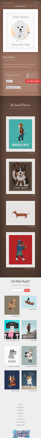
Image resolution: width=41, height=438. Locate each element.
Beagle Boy (32, 153)
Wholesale (20, 425)
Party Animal (31, 226)
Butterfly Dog (33, 391)
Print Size (10, 79)
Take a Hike (34, 340)
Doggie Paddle (33, 309)
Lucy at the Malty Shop (12, 340)
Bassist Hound (15, 391)
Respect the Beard (14, 366)
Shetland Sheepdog (31, 366)
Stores (20, 413)
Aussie (33, 195)
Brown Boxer (15, 316)
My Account (20, 422)
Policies (20, 419)
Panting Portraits (8, 3)
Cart (36, 3)
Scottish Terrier (30, 269)
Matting (9, 85)
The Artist (20, 407)
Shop (20, 404)
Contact (20, 410)
